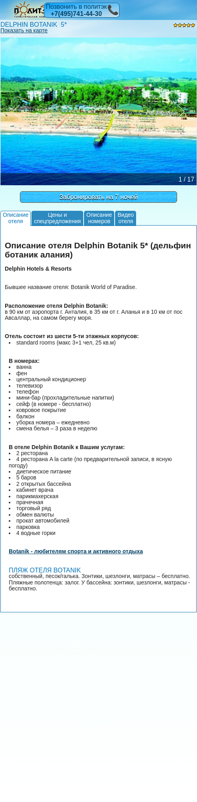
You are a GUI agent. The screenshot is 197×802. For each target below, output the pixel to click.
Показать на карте (24, 30)
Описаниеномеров (99, 218)
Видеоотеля (125, 218)
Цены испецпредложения (57, 218)
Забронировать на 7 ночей (98, 197)
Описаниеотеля (15, 218)
